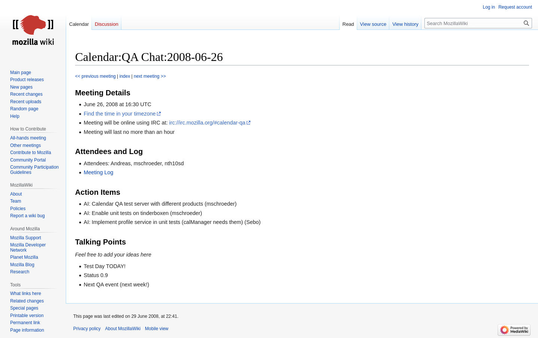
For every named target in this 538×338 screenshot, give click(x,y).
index (125, 76)
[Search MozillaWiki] (478, 23)
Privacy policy (87, 328)
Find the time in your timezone (120, 114)
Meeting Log (98, 172)
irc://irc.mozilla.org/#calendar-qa (207, 123)
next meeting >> (150, 76)
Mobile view (156, 328)
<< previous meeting (95, 76)
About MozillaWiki (122, 328)
